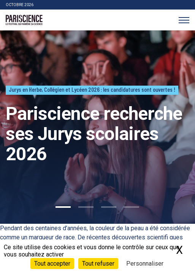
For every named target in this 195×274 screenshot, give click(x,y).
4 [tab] (131, 207)
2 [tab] (86, 207)
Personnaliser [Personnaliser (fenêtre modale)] (144, 263)
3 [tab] (108, 207)
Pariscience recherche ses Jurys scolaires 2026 (94, 134)
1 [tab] (63, 207)
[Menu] (183, 20)
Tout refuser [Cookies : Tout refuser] (98, 263)
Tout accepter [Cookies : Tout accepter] (52, 263)
